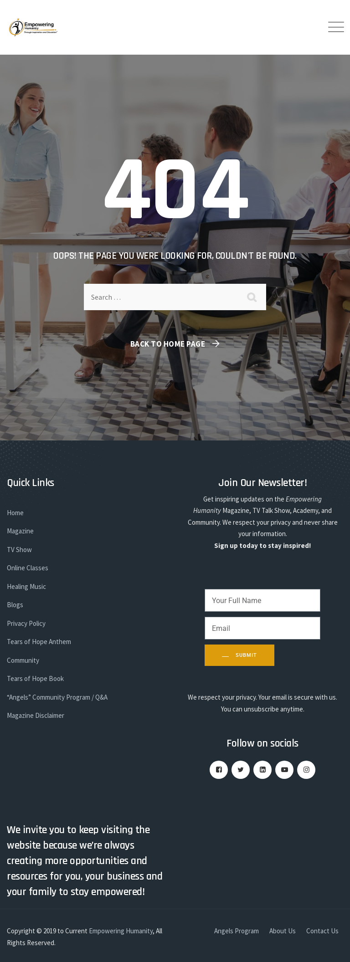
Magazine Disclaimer (35, 715)
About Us (282, 930)
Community (23, 660)
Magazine (20, 531)
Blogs (15, 604)
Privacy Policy (26, 623)
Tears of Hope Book (35, 678)
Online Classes (27, 567)
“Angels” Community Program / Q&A (57, 697)
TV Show (19, 549)
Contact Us (322, 930)
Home (15, 512)
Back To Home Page (168, 344)
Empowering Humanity (121, 930)
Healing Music (26, 586)
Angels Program (236, 930)
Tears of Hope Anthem (39, 641)
